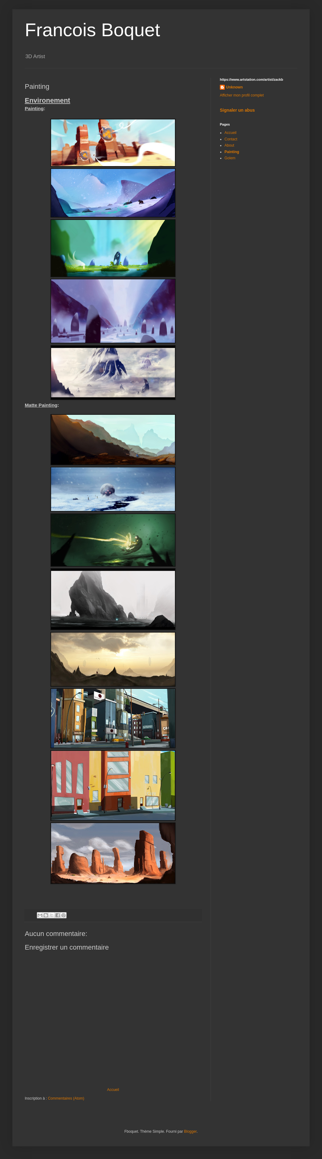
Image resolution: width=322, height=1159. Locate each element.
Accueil (113, 1090)
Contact (230, 139)
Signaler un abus (237, 110)
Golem (229, 158)
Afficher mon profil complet (242, 95)
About (229, 145)
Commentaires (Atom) (66, 1098)
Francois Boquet (92, 29)
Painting (231, 152)
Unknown (234, 87)
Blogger (190, 1131)
